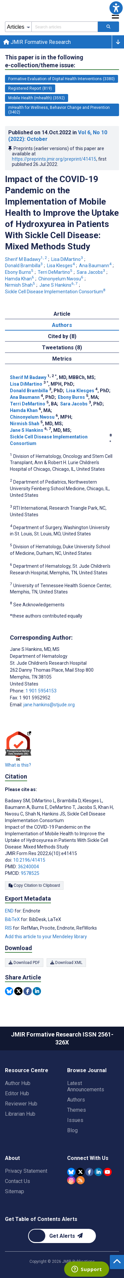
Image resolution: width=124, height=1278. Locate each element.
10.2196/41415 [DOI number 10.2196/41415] (29, 860)
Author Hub (17, 1083)
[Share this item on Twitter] (18, 991)
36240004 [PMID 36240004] (28, 866)
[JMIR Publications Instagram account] (71, 1180)
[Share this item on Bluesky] (9, 991)
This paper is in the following (44, 61)
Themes (76, 1110)
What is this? (18, 765)
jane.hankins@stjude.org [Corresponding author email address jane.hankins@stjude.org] (49, 704)
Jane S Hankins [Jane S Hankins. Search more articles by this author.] (59, 285)
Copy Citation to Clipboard (34, 885)
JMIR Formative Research (37, 42)
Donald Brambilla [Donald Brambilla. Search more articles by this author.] (24, 265)
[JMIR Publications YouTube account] (107, 1172)
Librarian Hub (20, 1114)
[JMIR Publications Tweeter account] (80, 1172)
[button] (116, 8)
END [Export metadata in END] (10, 910)
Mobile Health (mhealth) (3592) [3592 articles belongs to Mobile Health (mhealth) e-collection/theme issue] (36, 98)
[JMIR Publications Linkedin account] (98, 1172)
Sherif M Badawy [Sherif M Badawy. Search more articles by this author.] (26, 259)
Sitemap (14, 1191)
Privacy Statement (26, 1171)
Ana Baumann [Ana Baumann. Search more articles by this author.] (95, 265)
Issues (75, 1120)
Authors (76, 1100)
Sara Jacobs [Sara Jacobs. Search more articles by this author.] (91, 272)
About (12, 1158)
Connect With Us (87, 1158)
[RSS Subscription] (80, 1180)
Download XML (66, 962)
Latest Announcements (85, 1086)
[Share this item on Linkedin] (37, 991)
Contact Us (17, 1181)
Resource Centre (26, 1070)
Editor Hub (17, 1093)
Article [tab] (62, 314)
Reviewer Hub (21, 1104)
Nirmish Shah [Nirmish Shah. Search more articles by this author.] (20, 285)
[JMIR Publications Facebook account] (89, 1172)
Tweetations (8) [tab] (62, 347)
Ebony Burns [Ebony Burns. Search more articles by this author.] (19, 272)
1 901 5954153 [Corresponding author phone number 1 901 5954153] (41, 690)
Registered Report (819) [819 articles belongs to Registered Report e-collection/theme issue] (30, 88)
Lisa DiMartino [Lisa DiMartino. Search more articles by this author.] (67, 259)
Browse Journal (86, 1070)
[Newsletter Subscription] (62, 1236)
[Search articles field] (64, 26)
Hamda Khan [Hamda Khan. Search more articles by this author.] (20, 278)
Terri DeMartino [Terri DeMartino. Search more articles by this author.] (55, 272)
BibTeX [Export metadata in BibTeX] (13, 919)
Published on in (57, 135)
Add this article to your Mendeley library (46, 936)
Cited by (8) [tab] (62, 336)
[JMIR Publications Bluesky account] (71, 1172)
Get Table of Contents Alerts (41, 1219)
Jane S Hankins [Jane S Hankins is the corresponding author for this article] (35, 649)
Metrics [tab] (62, 359)
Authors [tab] (62, 325)
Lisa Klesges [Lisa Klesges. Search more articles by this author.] (61, 265)
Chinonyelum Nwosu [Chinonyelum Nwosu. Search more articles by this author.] (61, 278)
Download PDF (24, 962)
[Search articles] (108, 26)
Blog (72, 1130)
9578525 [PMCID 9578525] (30, 873)
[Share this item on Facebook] (27, 991)
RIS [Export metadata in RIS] (9, 928)
